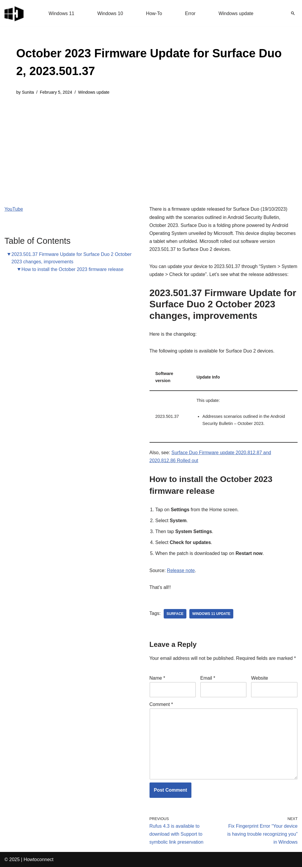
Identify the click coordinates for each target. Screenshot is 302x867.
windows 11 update (211, 614)
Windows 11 (61, 13)
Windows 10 (110, 13)
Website (259, 678)
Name (157, 678)
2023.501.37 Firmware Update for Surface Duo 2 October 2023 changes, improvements (72, 258)
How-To (154, 13)
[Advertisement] (151, 146)
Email (207, 678)
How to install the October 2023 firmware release (73, 269)
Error (190, 13)
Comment (161, 704)
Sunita (28, 92)
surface (175, 614)
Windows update (236, 13)
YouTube (13, 209)
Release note (181, 570)
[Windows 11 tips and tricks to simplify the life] (14, 13)
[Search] (293, 13)
